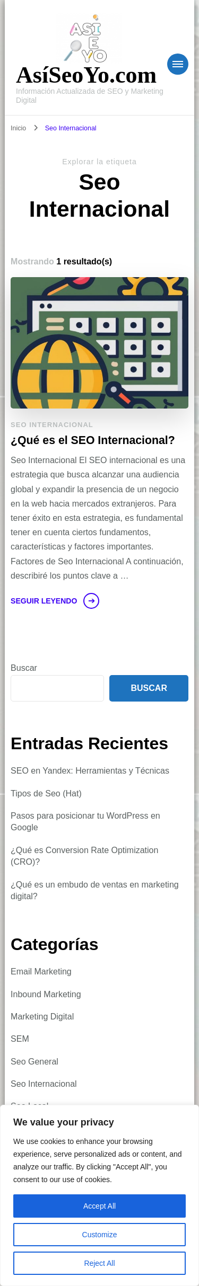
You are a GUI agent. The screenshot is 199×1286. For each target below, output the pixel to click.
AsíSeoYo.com (86, 75)
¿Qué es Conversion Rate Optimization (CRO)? (84, 856)
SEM (20, 1038)
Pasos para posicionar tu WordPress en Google (85, 821)
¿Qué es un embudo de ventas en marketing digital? (95, 890)
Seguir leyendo (44, 601)
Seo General (34, 1061)
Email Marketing (41, 971)
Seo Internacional (52, 425)
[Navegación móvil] (177, 64)
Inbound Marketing (46, 994)
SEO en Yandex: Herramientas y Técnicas (90, 770)
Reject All (99, 1263)
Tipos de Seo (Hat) (46, 793)
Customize (99, 1234)
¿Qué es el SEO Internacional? (93, 440)
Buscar (24, 667)
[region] (99, 1195)
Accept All (99, 1206)
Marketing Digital (42, 1016)
